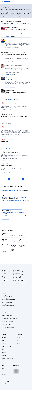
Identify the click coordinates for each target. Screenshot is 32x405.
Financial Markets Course (6, 301)
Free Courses (4, 356)
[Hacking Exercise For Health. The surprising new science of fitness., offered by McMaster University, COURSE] (16, 116)
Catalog (3, 342)
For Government (4, 350)
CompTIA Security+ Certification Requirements (9, 318)
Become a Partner (5, 353)
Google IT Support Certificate (18, 274)
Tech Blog (18, 343)
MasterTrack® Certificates (6, 346)
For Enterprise (4, 349)
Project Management (5, 280)
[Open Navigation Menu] (2, 1)
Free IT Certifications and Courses (7, 321)
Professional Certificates (6, 344)
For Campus (4, 352)
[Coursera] (7, 2)
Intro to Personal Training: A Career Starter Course (11, 190)
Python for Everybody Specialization (8, 305)
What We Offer (4, 337)
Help (2, 372)
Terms (3, 369)
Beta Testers (19, 339)
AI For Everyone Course (6, 295)
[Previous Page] (9, 179)
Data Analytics (4, 274)
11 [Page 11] (20, 178)
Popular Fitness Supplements (7, 203)
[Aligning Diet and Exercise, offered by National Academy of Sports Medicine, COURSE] (16, 154)
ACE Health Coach (5, 219)
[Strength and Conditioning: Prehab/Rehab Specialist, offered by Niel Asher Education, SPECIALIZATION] (18, 92)
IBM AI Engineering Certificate (18, 279)
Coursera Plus (4, 343)
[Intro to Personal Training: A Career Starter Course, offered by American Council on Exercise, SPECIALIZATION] (18, 29)
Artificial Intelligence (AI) (6, 271)
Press (3, 366)
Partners (18, 337)
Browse (4, 5)
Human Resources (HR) (5, 277)
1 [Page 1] (11, 178)
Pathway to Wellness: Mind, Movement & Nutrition (11, 215)
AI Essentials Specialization (6, 292)
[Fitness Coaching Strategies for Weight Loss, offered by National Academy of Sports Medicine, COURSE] (18, 42)
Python (3, 282)
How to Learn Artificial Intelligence (7, 324)
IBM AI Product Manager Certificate (19, 280)
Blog (17, 340)
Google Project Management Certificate (20, 276)
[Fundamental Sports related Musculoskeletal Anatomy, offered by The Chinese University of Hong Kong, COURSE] (16, 104)
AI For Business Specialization (7, 293)
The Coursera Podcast (20, 342)
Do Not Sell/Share (5, 383)
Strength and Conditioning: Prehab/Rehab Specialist (12, 205)
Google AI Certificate (16, 270)
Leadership (4, 339)
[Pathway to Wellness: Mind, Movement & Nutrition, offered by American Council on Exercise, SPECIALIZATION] (16, 128)
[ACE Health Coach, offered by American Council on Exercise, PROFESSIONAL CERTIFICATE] (16, 141)
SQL (2, 283)
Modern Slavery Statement (6, 381)
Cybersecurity (4, 273)
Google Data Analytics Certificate (18, 273)
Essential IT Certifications (6, 320)
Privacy (3, 371)
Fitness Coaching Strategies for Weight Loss (10, 194)
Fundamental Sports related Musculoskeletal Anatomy (12, 209)
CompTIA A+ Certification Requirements (8, 317)
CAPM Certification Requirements (7, 315)
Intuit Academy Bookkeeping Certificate (20, 283)
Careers (3, 340)
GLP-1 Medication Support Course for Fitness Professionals (13, 197)
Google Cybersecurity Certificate (18, 271)
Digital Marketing (4, 276)
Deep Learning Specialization (6, 298)
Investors (3, 368)
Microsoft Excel (4, 279)
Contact (3, 375)
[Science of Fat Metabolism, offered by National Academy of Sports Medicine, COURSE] (16, 165)
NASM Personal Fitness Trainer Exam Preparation (11, 200)
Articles (3, 377)
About (3, 336)
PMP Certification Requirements (7, 326)
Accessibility (4, 374)
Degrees (3, 347)
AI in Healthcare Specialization (7, 296)
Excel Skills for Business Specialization (8, 299)
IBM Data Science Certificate (18, 282)
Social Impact (4, 355)
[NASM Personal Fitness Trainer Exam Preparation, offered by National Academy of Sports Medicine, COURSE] (18, 67)
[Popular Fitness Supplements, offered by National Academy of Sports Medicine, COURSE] (18, 79)
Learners (18, 336)
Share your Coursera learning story (8, 358)
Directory (3, 378)
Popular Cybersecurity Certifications (8, 327)
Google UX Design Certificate (18, 277)
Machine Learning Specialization (7, 302)
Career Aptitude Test (5, 314)
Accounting (4, 270)
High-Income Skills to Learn (6, 323)
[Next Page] (23, 179)
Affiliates (3, 380)
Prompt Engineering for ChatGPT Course (8, 304)
